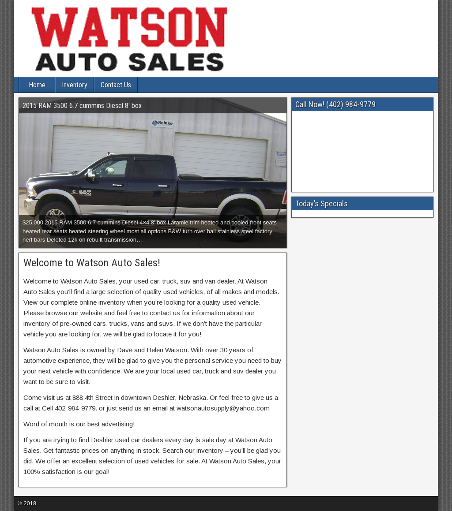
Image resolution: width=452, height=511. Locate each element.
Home (37, 85)
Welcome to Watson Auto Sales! (91, 263)
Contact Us (116, 85)
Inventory (74, 85)
